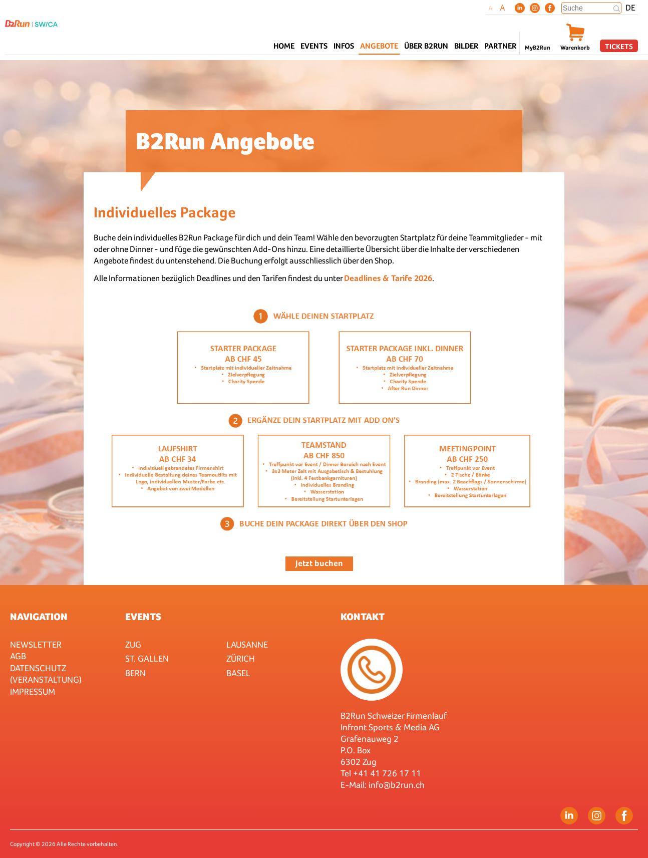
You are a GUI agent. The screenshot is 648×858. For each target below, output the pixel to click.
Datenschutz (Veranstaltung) (46, 674)
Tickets (619, 46)
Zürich (240, 658)
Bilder (466, 46)
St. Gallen (147, 658)
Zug (133, 644)
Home (283, 46)
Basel (238, 673)
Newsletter (36, 644)
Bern (135, 673)
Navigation (39, 617)
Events (143, 617)
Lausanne (247, 644)
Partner (500, 46)
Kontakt (363, 617)
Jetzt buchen (319, 563)
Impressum (32, 691)
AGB (18, 656)
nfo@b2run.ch (398, 784)
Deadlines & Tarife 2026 (388, 278)
